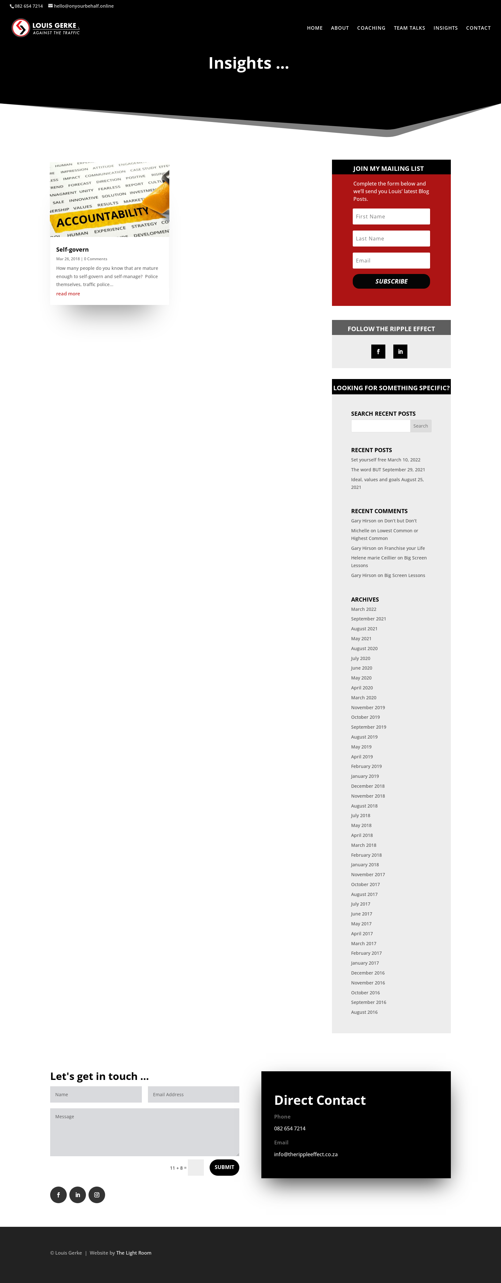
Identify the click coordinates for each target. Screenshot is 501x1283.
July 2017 (360, 904)
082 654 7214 (289, 1128)
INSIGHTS (446, 28)
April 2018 (362, 835)
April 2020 (362, 688)
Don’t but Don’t (400, 521)
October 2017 (365, 884)
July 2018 (360, 815)
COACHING (371, 28)
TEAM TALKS (409, 28)
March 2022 (363, 609)
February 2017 (366, 953)
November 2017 (368, 874)
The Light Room (133, 1252)
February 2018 (366, 855)
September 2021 (368, 619)
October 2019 (365, 717)
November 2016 (368, 983)
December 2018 (368, 786)
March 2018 (363, 845)
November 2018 (368, 796)
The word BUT (366, 470)
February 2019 (366, 766)
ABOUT (340, 28)
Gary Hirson (363, 521)
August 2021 (364, 629)
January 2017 (365, 963)
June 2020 (361, 668)
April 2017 (362, 933)
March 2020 (363, 698)
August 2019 (364, 737)
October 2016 (365, 993)
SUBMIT (224, 1167)
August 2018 (364, 806)
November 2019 (368, 707)
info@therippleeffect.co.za (306, 1154)
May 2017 (361, 924)
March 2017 (363, 943)
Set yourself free (368, 460)
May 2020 (361, 678)
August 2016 (364, 1012)
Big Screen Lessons (404, 575)
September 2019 (368, 727)
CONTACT (478, 28)
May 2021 (361, 638)
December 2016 (368, 973)
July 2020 (360, 658)
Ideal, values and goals (375, 479)
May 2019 (361, 747)
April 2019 (362, 757)
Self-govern (72, 249)
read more (68, 293)
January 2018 (365, 865)
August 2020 (364, 648)
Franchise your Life (404, 548)
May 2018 (361, 825)
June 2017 (361, 914)
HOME (315, 28)
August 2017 (364, 894)
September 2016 (368, 1002)
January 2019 (365, 776)
